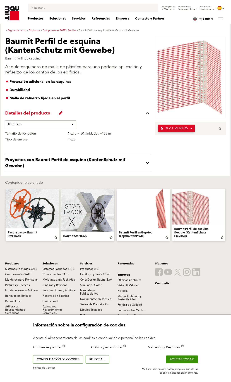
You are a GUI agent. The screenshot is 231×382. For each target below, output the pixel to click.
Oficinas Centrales (129, 280)
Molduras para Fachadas (21, 279)
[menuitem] (168, 8)
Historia (122, 290)
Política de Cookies (44, 368)
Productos (12, 263)
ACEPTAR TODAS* (182, 359)
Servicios (86, 263)
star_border (220, 128)
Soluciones (50, 263)
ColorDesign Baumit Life (96, 279)
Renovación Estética (18, 295)
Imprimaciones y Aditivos (21, 290)
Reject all (97, 359)
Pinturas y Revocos (17, 285)
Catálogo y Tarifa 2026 (95, 274)
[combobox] (93, 8)
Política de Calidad (129, 304)
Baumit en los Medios (131, 310)
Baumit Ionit (13, 301)
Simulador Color (91, 285)
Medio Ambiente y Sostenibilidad (129, 298)
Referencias (125, 263)
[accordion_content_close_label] (79, 113)
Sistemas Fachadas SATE (21, 268)
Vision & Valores (128, 285)
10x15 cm (15, 124)
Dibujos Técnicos (91, 309)
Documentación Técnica (95, 299)
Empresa (123, 274)
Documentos (174, 128)
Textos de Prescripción (94, 304)
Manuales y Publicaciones (89, 292)
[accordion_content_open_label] (79, 163)
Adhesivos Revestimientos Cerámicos (15, 310)
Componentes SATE (18, 274)
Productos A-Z (89, 268)
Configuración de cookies (58, 359)
